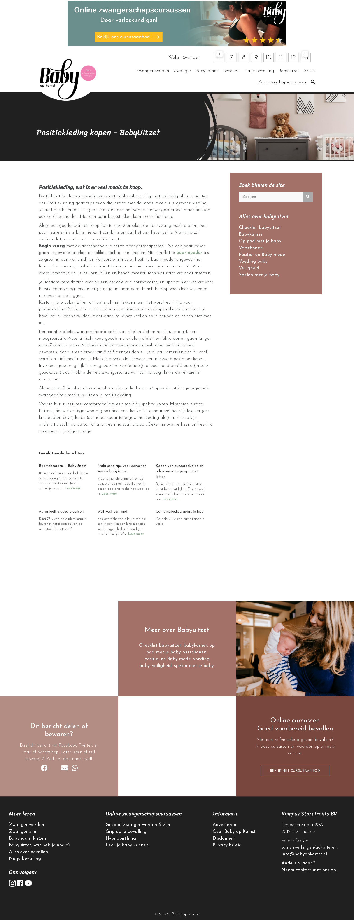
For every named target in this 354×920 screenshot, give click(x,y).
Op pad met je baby (260, 241)
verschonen (195, 652)
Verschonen (251, 248)
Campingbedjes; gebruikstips (179, 511)
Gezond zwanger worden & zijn (138, 825)
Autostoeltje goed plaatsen (61, 511)
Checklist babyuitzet (260, 227)
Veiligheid (249, 268)
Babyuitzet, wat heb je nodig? (39, 845)
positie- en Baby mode (167, 659)
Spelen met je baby (259, 275)
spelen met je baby (194, 666)
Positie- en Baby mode (262, 255)
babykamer (195, 645)
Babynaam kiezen (27, 838)
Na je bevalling (25, 859)
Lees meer (72, 488)
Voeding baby (253, 261)
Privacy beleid (227, 845)
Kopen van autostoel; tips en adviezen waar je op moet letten (179, 471)
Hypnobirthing (121, 838)
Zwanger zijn (22, 831)
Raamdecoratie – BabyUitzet (63, 466)
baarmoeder (189, 252)
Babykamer (251, 234)
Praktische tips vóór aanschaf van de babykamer (121, 468)
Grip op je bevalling (126, 831)
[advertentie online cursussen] (177, 23)
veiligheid (162, 666)
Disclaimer (223, 838)
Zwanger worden (26, 825)
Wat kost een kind (112, 511)
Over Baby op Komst (234, 831)
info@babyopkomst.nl (304, 854)
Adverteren (224, 825)
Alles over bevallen (28, 852)
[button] (219, 54)
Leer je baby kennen (127, 845)
